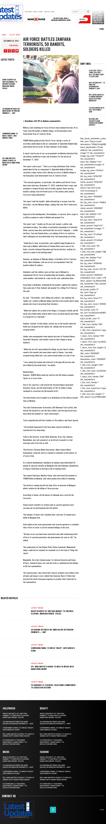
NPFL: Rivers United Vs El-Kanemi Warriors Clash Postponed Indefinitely (96, 98)
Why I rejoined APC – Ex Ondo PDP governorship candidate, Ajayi (97, 86)
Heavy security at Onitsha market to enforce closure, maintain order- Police (9, 83)
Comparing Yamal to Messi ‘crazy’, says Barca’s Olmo (10, 135)
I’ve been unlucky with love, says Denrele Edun (96, 110)
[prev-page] (82, 132)
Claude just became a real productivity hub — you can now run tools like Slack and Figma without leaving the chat (98, 16)
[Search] (88, 11)
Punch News (13, 45)
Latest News (14, 34)
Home (4, 34)
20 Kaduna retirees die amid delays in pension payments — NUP (11, 111)
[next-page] (86, 132)
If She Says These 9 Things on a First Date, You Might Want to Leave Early (96, 73)
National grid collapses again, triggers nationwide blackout (96, 122)
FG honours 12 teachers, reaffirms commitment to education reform (53, 686)
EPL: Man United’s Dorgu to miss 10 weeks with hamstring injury (11, 161)
